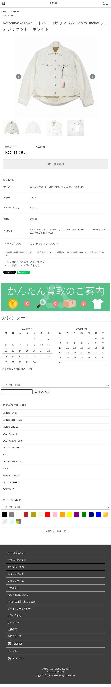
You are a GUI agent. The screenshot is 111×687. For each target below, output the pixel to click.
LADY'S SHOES (11, 447)
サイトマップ (14, 622)
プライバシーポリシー (19, 608)
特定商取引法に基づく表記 (21, 601)
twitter (13, 651)
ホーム (4, 11)
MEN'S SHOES (11, 427)
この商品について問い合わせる (23, 265)
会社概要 (12, 629)
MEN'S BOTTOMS (12, 420)
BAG (5, 454)
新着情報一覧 (14, 636)
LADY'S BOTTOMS (13, 440)
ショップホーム (16, 580)
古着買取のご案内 (17, 560)
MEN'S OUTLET (11, 475)
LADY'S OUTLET (12, 482)
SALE (12, 15)
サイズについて (14, 243)
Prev (18, 76)
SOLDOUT (15, 11)
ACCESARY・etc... (13, 461)
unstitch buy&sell (16, 553)
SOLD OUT (56, 164)
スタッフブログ (16, 574)
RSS (12, 658)
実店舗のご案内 (16, 567)
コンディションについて (43, 243)
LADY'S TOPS (10, 433)
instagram (15, 644)
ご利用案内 (13, 587)
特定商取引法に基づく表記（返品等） (27, 262)
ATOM (22, 658)
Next (92, 76)
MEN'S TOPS (10, 413)
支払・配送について (18, 594)
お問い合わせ (14, 615)
